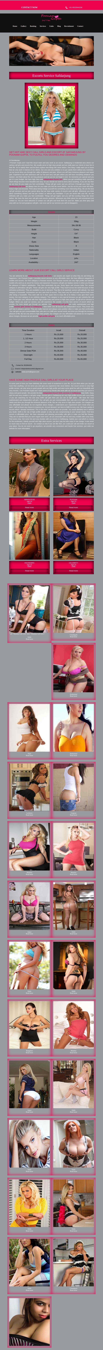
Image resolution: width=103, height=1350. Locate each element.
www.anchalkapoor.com (30, 372)
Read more (29, 639)
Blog (59, 26)
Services (43, 26)
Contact (80, 26)
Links (52, 26)
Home (15, 26)
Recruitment (69, 26)
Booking (33, 26)
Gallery (23, 26)
